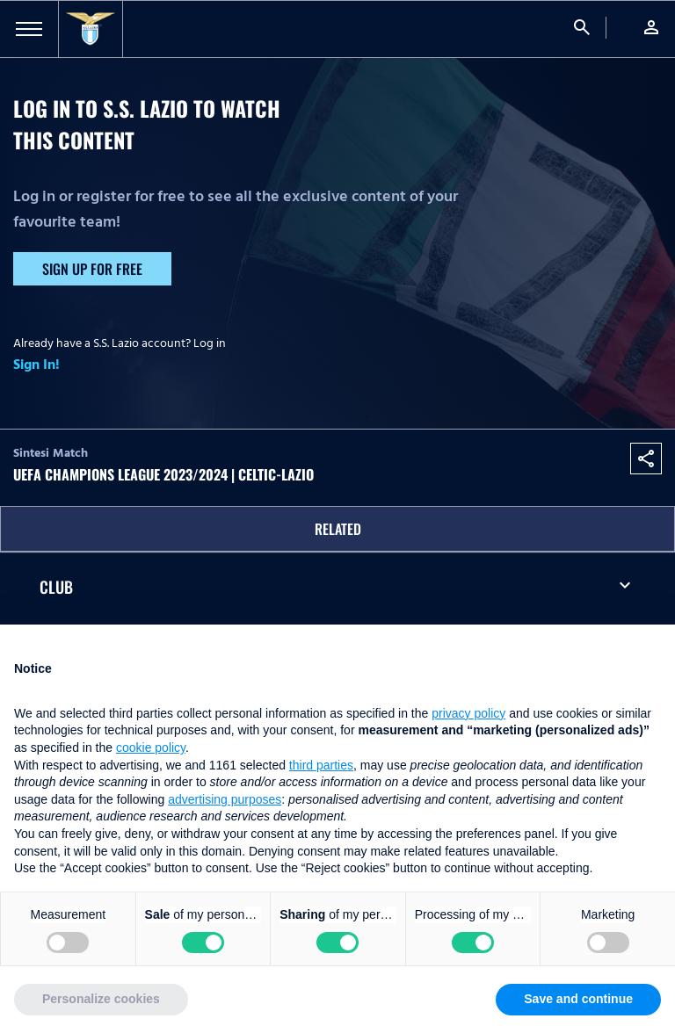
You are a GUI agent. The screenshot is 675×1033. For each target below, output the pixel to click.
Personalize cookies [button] (101, 999)
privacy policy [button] (468, 713)
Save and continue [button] (578, 999)
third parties (321, 765)
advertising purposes (224, 799)
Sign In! (36, 364)
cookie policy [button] (150, 747)
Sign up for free (92, 268)
